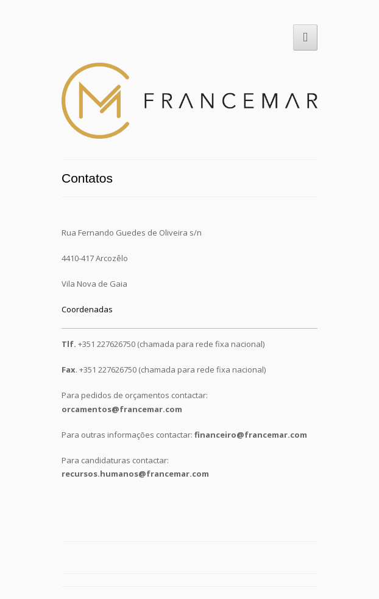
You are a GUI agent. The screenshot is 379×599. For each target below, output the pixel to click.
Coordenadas (87, 309)
